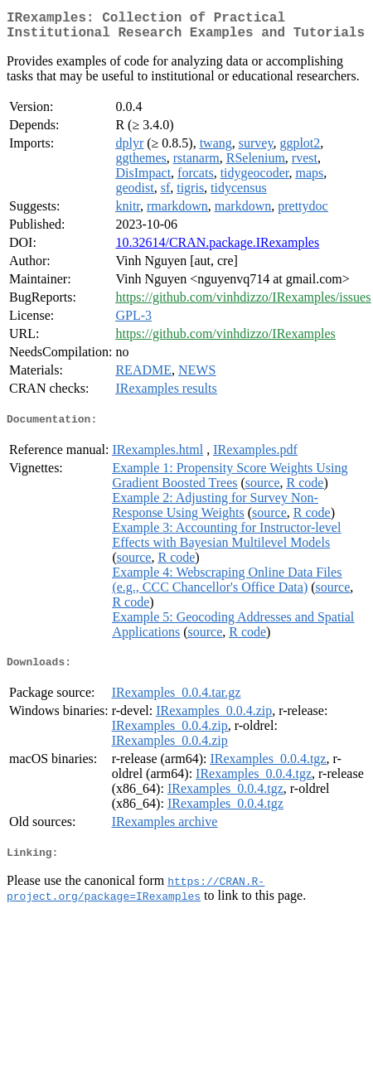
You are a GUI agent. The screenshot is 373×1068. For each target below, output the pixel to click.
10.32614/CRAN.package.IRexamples (217, 249)
